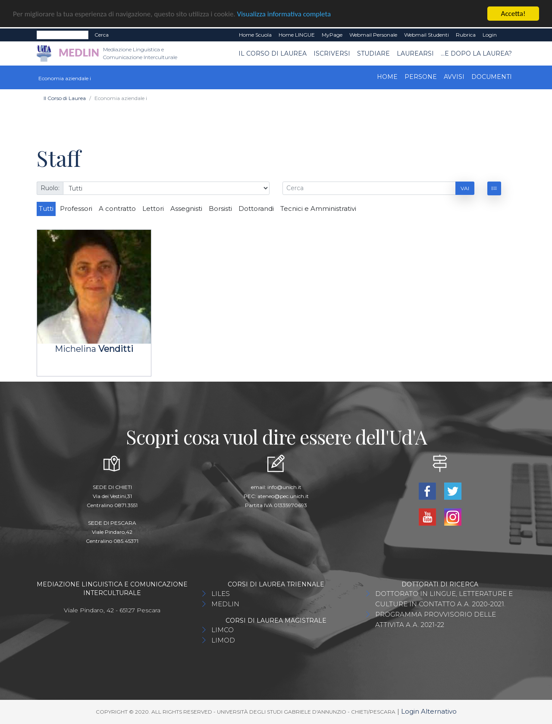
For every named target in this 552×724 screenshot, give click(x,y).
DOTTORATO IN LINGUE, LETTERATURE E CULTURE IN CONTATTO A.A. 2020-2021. (444, 598)
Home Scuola (255, 34)
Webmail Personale (373, 34)
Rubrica (466, 34)
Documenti (491, 77)
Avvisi (454, 77)
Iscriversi (332, 53)
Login (490, 34)
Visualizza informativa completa (284, 13)
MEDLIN (225, 604)
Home (387, 77)
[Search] (62, 35)
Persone (421, 77)
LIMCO (222, 630)
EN (507, 35)
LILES (220, 593)
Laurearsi (415, 53)
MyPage (332, 34)
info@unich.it (284, 487)
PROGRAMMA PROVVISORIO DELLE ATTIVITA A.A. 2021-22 (435, 619)
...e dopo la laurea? (476, 53)
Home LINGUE (297, 34)
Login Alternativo (429, 711)
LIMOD (223, 640)
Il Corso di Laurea (272, 53)
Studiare (373, 53)
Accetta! (513, 13)
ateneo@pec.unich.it (283, 496)
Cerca (101, 34)
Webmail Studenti (426, 34)
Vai (465, 188)
